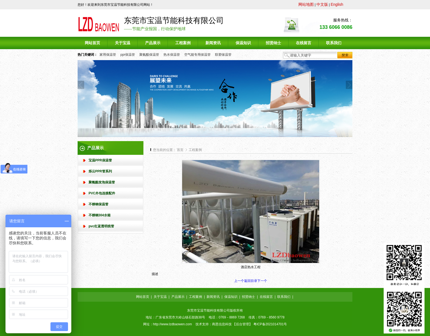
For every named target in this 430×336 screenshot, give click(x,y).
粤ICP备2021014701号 (270, 324)
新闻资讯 (213, 297)
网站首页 (142, 297)
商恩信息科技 (222, 324)
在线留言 (266, 297)
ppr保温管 (127, 55)
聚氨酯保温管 (149, 55)
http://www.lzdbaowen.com (172, 324)
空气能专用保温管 (197, 55)
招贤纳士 (248, 297)
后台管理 (242, 324)
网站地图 (306, 4)
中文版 (322, 4)
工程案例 (195, 150)
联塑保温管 (223, 55)
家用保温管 (108, 55)
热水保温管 (171, 55)
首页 (180, 150)
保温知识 (230, 297)
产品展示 (178, 297)
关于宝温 (160, 297)
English (337, 4)
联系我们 (283, 297)
